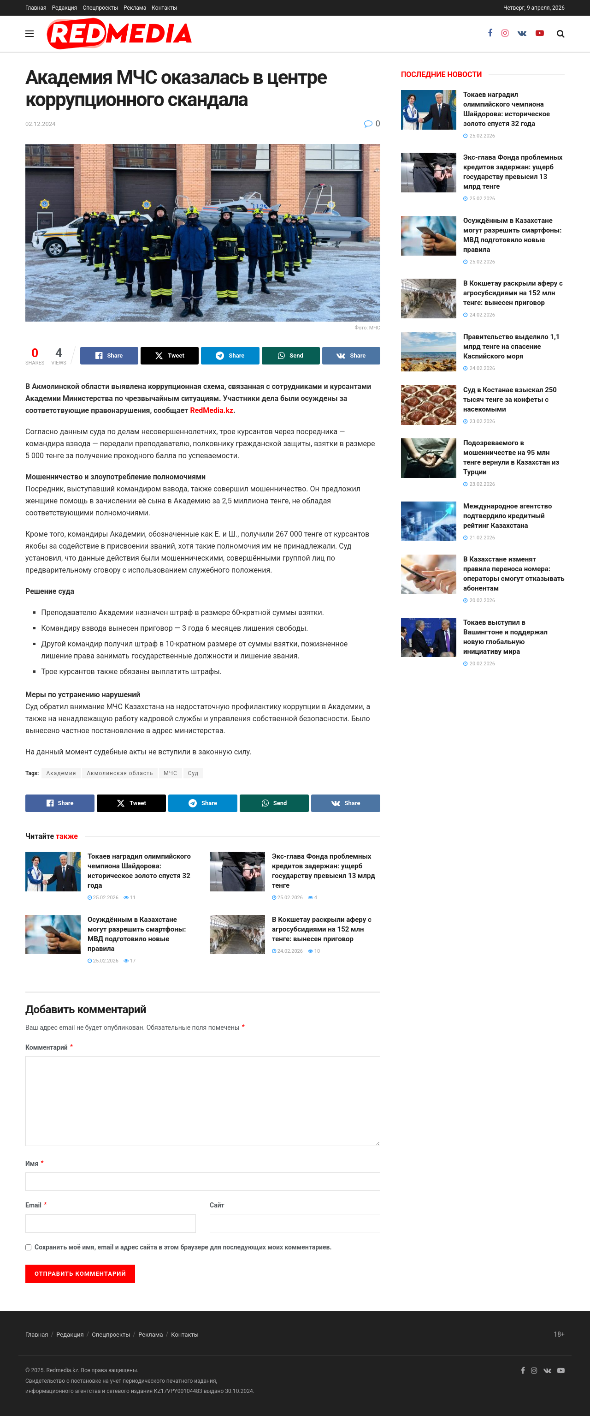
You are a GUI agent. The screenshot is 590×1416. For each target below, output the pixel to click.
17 (130, 961)
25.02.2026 (103, 898)
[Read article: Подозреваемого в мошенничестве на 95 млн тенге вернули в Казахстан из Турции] (428, 458)
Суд (193, 773)
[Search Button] (561, 33)
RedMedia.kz (211, 410)
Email (36, 1205)
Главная (36, 8)
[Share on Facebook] (109, 355)
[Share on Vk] (351, 355)
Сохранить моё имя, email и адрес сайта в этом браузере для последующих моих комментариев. (183, 1247)
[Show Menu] (29, 33)
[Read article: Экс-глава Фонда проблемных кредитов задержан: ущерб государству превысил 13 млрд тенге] (237, 871)
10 (314, 951)
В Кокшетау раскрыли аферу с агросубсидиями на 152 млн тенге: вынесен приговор (322, 929)
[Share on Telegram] (230, 355)
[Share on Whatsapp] (291, 355)
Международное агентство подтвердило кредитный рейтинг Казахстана (507, 516)
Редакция (64, 8)
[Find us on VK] (522, 33)
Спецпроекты (100, 8)
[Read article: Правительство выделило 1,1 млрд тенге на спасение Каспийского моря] (428, 352)
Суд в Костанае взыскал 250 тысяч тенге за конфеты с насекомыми (510, 399)
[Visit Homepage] (119, 33)
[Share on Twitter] (170, 355)
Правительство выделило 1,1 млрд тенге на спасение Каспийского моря (511, 346)
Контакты (164, 8)
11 (130, 898)
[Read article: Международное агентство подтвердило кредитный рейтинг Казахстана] (428, 521)
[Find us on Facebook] (490, 33)
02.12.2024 (40, 123)
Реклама (135, 8)
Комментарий (49, 1047)
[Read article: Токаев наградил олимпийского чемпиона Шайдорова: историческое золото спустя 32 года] (53, 871)
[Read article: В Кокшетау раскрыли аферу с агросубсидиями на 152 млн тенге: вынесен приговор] (237, 935)
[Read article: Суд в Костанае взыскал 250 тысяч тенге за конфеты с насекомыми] (428, 405)
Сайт (217, 1205)
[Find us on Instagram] (505, 33)
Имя (34, 1164)
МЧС (170, 773)
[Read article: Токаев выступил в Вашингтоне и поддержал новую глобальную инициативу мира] (428, 637)
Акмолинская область (120, 773)
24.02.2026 (287, 951)
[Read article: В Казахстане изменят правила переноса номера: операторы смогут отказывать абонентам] (428, 574)
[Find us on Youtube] (540, 33)
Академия (61, 773)
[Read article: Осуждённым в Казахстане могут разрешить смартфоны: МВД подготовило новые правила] (53, 935)
